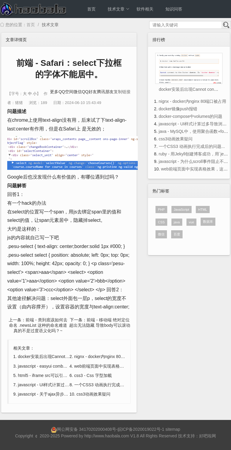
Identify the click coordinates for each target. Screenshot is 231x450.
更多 (54, 91)
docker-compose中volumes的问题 (191, 116)
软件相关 (145, 9)
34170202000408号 (97, 429)
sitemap (172, 429)
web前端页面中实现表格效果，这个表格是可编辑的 (122, 366)
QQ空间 (65, 91)
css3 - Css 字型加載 (93, 375)
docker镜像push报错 (178, 108)
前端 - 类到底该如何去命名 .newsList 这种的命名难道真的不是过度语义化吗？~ (38, 325)
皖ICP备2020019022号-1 (141, 429)
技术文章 (119, 9)
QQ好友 (89, 91)
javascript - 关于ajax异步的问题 (47, 394)
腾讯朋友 (105, 91)
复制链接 (122, 91)
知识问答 (173, 9)
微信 (77, 91)
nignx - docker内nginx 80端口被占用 (108, 356)
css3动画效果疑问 (93, 394)
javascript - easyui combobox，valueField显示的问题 (67, 366)
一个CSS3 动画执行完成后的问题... (107, 384)
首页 (91, 9)
